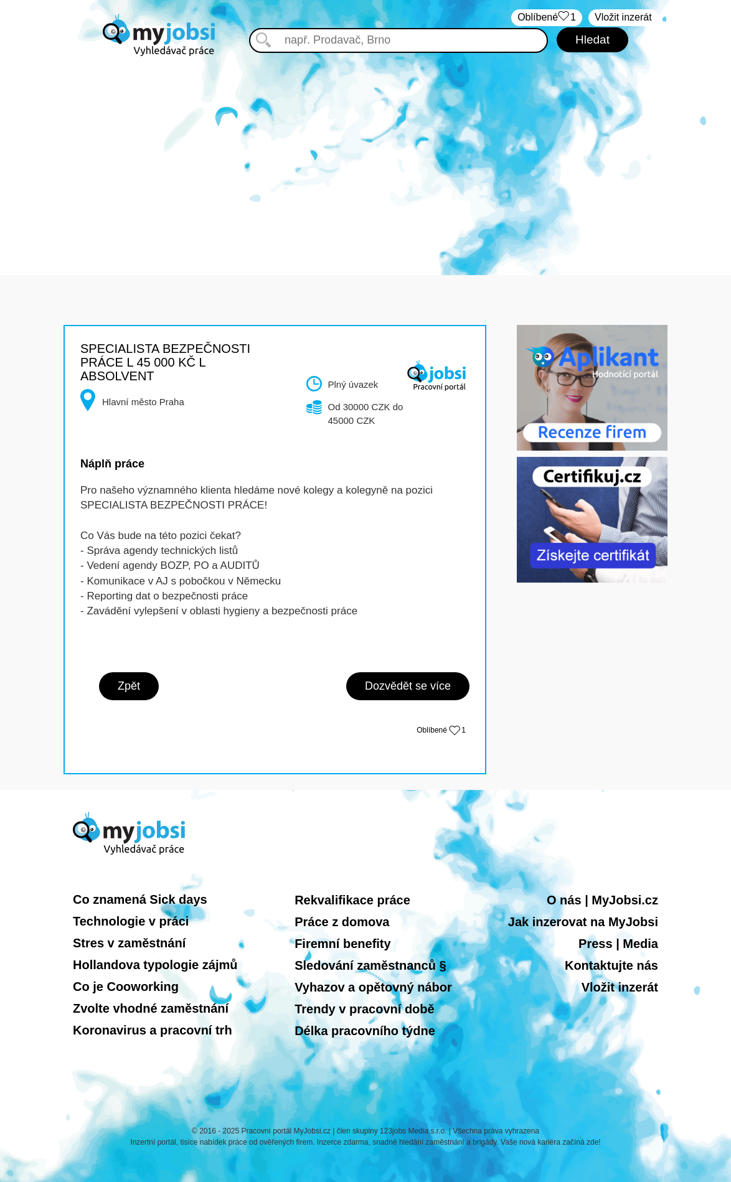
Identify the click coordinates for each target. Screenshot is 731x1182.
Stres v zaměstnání (129, 943)
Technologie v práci (131, 921)
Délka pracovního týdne (365, 1031)
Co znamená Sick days (140, 899)
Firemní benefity (342, 943)
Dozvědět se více (408, 686)
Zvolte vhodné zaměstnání (151, 1008)
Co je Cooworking (126, 986)
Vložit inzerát (620, 987)
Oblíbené (441, 730)
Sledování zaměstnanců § (370, 965)
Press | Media (618, 943)
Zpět (129, 686)
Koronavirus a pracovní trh (152, 1030)
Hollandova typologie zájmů (155, 965)
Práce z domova (342, 922)
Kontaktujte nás (611, 965)
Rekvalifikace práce (352, 900)
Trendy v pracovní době (365, 1009)
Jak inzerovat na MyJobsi (583, 922)
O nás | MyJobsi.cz (602, 900)
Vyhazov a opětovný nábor (373, 987)
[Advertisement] (365, 157)
